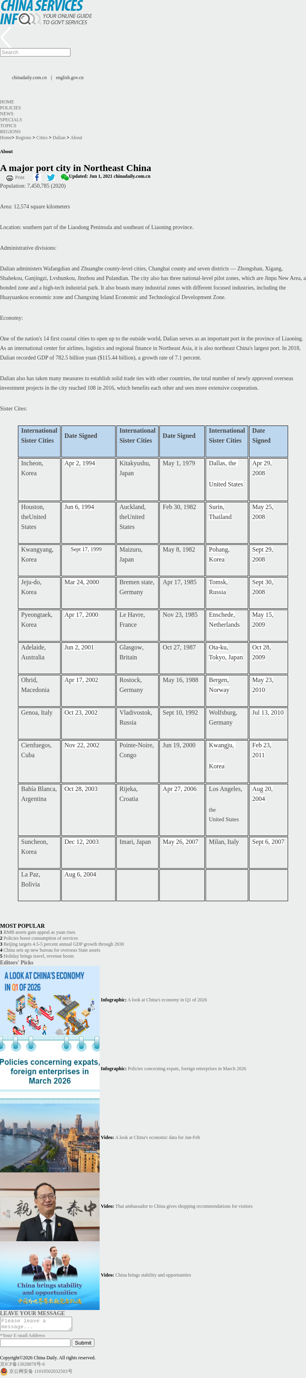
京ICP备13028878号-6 (22, 1366)
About (76, 137)
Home (7, 102)
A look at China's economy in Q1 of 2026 (167, 1000)
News (7, 114)
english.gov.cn (70, 77)
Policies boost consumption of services (41, 938)
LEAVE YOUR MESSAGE (32, 1313)
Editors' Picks (16, 962)
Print (19, 177)
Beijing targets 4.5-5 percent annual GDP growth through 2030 (64, 944)
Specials (11, 119)
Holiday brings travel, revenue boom (39, 956)
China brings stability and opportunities (153, 1275)
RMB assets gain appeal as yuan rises (39, 932)
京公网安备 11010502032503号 (41, 1373)
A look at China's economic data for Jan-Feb (157, 1137)
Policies (10, 108)
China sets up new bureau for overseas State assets (52, 950)
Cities (41, 137)
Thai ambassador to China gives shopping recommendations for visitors (184, 1206)
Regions (10, 131)
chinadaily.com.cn (29, 77)
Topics (8, 125)
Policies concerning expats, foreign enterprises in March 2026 (187, 1068)
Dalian (59, 137)
